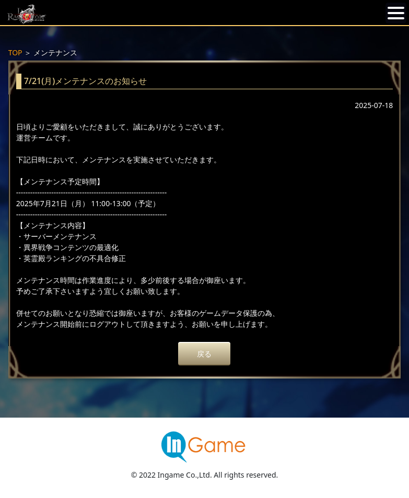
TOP (15, 52)
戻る (204, 354)
